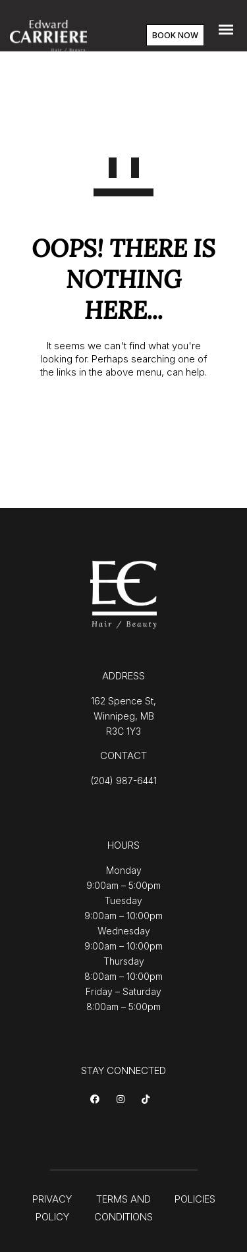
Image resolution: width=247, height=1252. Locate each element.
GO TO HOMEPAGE (123, 415)
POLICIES (195, 1199)
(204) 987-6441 (124, 780)
